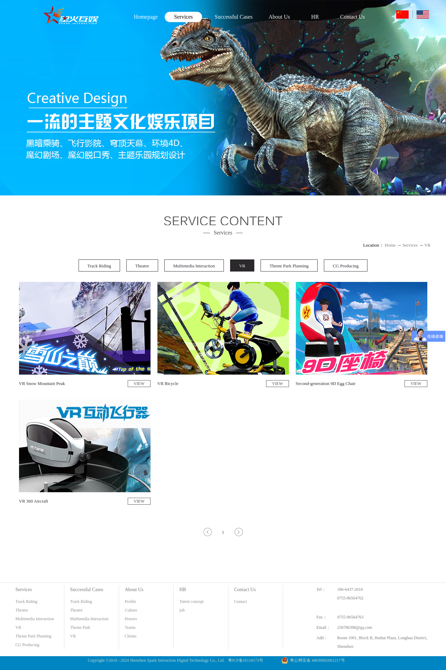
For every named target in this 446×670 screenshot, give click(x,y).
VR (427, 245)
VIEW (139, 383)
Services (410, 245)
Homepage (146, 17)
